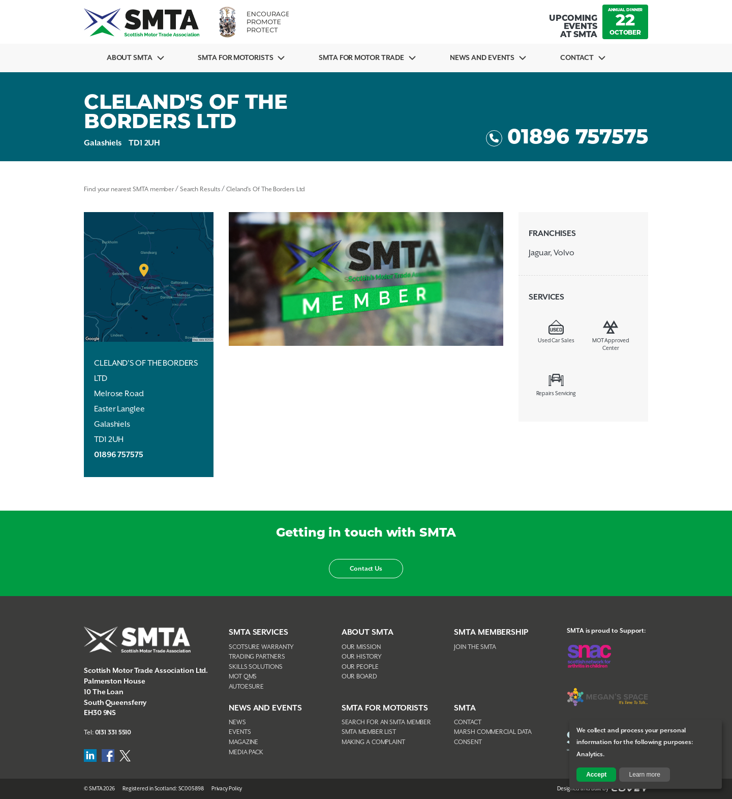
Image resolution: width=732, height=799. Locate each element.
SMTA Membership (491, 632)
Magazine (243, 742)
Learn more (644, 774)
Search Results (200, 189)
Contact (577, 58)
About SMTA (129, 58)
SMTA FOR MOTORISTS (385, 708)
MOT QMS (243, 676)
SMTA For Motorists (235, 58)
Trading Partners (257, 657)
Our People (360, 667)
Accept (596, 774)
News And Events (482, 58)
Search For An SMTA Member (387, 722)
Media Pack (246, 752)
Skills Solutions (255, 667)
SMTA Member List (369, 732)
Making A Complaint (373, 742)
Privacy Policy (226, 789)
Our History (362, 657)
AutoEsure (246, 687)
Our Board (359, 676)
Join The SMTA (475, 647)
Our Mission (361, 647)
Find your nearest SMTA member (129, 189)
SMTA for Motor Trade (361, 58)
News (237, 722)
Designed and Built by (602, 789)
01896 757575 (567, 138)
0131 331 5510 (113, 732)
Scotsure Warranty (261, 647)
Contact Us (366, 569)
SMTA (465, 708)
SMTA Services (258, 632)
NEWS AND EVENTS (265, 708)
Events (240, 732)
